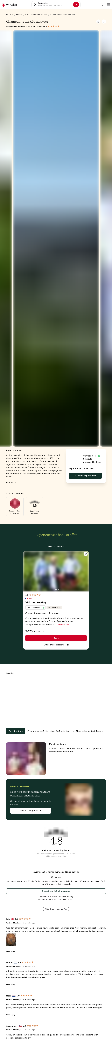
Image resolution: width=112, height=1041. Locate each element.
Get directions (15, 731)
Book (56, 638)
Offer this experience (56, 644)
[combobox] (55, 4)
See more (11, 482)
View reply (10, 951)
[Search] (76, 4)
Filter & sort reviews (56, 909)
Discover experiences (85, 475)
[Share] (98, 21)
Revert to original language (56, 891)
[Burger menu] (108, 4)
